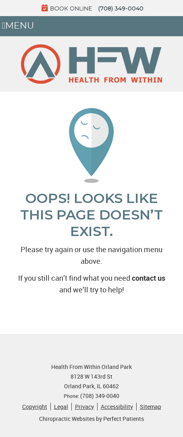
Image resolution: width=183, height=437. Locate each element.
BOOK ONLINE (67, 8)
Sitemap (150, 406)
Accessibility (117, 406)
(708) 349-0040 (120, 8)
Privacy (84, 406)
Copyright (34, 406)
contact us (148, 278)
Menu (18, 26)
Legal (61, 406)
